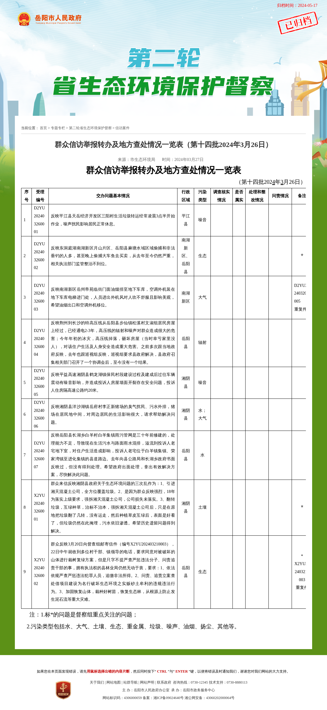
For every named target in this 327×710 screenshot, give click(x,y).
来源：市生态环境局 (136, 159)
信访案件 (122, 128)
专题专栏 (58, 128)
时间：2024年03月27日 (183, 159)
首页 (43, 128)
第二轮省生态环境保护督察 (90, 128)
